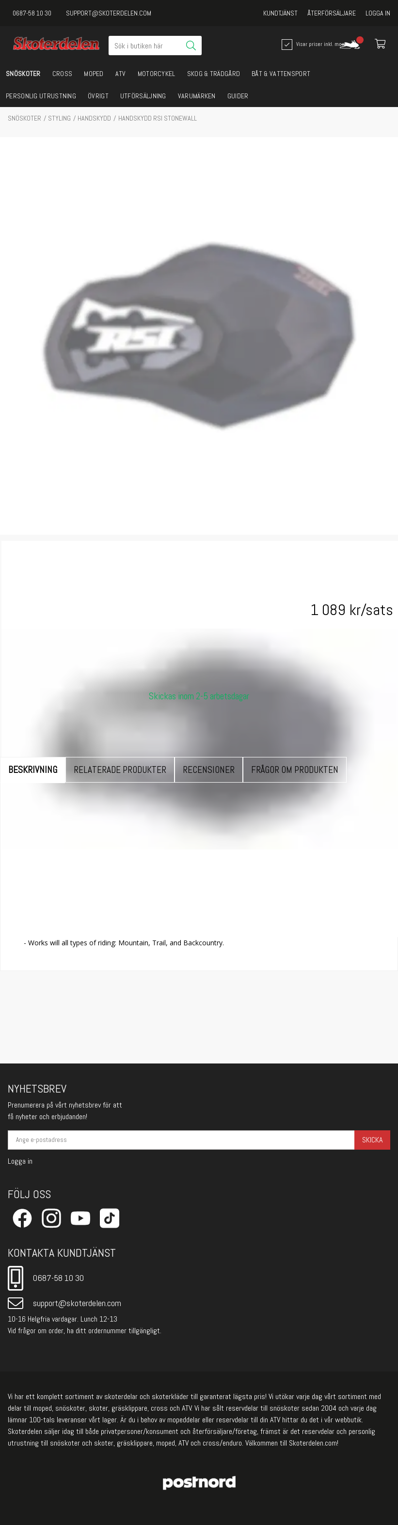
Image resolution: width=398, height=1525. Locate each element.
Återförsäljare (331, 13)
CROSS (62, 73)
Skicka (372, 1140)
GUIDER (238, 96)
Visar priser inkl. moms (311, 44)
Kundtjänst (280, 13)
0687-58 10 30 (32, 13)
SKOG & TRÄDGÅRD (213, 73)
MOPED (94, 73)
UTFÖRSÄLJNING (143, 96)
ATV (120, 73)
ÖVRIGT (98, 96)
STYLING (59, 118)
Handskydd (94, 118)
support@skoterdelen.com (108, 13)
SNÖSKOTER (23, 73)
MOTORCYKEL (156, 73)
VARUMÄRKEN (197, 96)
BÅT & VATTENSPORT (281, 73)
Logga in (378, 13)
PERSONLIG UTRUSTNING (41, 96)
